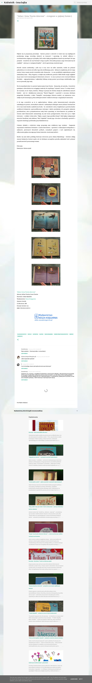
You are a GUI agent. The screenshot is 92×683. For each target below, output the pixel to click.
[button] (18, 21)
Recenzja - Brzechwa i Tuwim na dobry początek (40, 561)
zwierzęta (19, 336)
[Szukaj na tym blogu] (83, 2)
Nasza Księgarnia (31, 299)
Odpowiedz (24, 353)
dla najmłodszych (21, 334)
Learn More (73, 679)
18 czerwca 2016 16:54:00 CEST (34, 349)
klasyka (41, 334)
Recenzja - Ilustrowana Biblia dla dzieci (38, 432)
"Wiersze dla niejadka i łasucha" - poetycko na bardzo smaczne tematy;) (46, 638)
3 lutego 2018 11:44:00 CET (28, 364)
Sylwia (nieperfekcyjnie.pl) (28, 356)
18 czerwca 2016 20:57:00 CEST (43, 356)
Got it (80, 679)
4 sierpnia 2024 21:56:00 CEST (34, 371)
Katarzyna (35, 334)
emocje (29, 334)
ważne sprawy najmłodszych (61, 334)
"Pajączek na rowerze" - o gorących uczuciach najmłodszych (43, 457)
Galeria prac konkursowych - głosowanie (38, 662)
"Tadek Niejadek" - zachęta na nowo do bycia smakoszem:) (43, 613)
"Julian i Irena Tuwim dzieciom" (26, 292)
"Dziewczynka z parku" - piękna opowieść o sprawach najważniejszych (45, 482)
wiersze (71, 334)
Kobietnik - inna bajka (15, 2)
